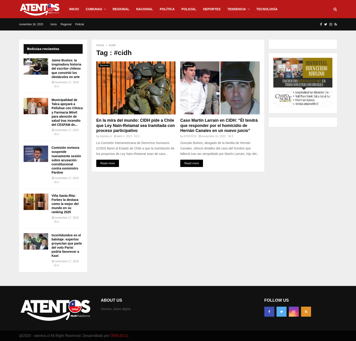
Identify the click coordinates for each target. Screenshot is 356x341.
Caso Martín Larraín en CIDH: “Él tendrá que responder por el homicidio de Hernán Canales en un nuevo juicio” (219, 125)
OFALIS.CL (119, 336)
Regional (121, 9)
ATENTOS (190, 136)
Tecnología (266, 9)
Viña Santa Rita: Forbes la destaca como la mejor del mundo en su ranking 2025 (65, 204)
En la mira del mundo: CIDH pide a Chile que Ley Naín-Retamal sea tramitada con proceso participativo (135, 125)
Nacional (144, 9)
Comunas (94, 9)
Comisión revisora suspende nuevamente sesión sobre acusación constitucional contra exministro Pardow (66, 160)
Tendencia (236, 9)
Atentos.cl (106, 136)
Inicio (74, 9)
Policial (188, 9)
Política (167, 9)
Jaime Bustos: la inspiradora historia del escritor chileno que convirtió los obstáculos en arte (66, 68)
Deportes (211, 9)
